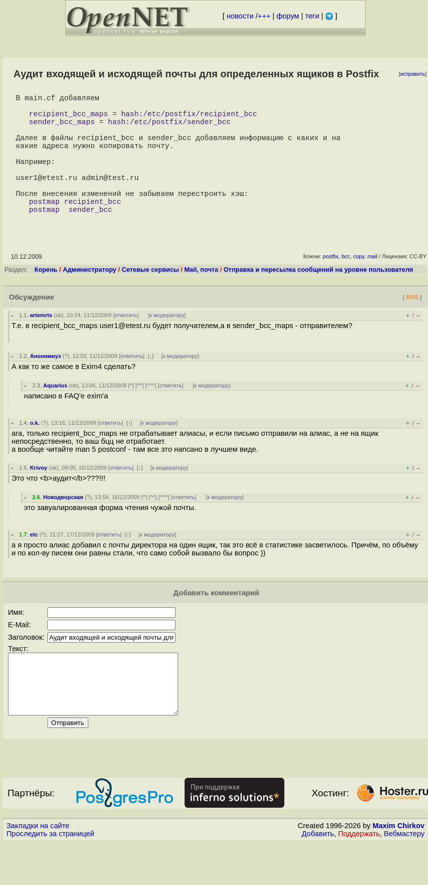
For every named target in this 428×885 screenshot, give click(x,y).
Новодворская (63, 527)
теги (312, 16)
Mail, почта (201, 299)
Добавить (318, 876)
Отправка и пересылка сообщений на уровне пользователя (318, 299)
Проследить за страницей (50, 876)
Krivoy (38, 498)
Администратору (89, 299)
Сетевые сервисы (150, 299)
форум (287, 16)
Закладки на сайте (37, 868)
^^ (140, 415)
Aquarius (55, 415)
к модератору (167, 345)
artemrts (41, 345)
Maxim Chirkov (399, 868)
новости (239, 16)
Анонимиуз (45, 386)
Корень (45, 299)
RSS (412, 327)
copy (358, 286)
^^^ (151, 415)
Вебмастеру (404, 876)
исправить (412, 74)
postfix (331, 286)
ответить (126, 345)
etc (34, 564)
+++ (264, 16)
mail (372, 286)
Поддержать (359, 876)
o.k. (34, 453)
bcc (346, 286)
